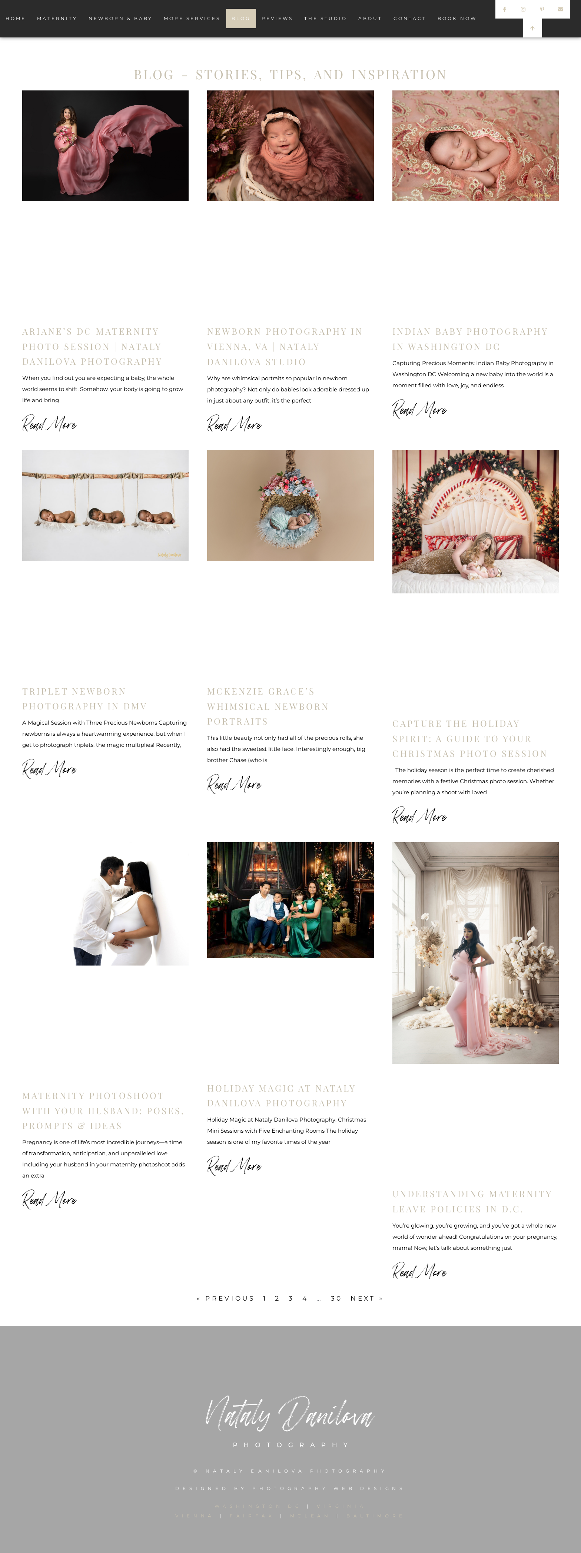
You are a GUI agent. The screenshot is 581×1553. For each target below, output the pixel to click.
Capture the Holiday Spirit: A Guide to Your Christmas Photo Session (470, 738)
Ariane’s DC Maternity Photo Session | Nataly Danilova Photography (92, 346)
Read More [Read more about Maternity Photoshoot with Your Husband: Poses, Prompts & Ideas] (49, 1199)
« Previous (223, 1298)
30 (338, 1298)
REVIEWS (277, 18)
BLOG (241, 18)
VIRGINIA (342, 1506)
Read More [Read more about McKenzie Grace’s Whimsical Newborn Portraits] (234, 783)
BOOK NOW (457, 18)
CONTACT (410, 18)
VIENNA (194, 1516)
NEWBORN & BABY (121, 18)
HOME (16, 18)
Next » (370, 1298)
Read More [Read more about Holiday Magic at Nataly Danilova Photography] (234, 1165)
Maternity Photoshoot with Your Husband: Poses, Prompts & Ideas (103, 1110)
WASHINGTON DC (260, 1506)
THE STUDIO (325, 18)
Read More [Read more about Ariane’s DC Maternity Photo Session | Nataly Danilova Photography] (49, 423)
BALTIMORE (377, 1516)
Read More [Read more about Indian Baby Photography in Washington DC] (419, 408)
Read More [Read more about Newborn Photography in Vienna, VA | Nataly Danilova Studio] (234, 424)
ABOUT (370, 18)
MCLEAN (311, 1516)
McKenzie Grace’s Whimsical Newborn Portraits (268, 706)
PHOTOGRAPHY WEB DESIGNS (329, 1488)
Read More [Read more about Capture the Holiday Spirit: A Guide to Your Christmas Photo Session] (419, 815)
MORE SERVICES (192, 18)
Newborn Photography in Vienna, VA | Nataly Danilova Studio (285, 346)
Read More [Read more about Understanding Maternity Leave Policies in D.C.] (419, 1271)
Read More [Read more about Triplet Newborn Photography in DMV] (49, 768)
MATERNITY (57, 18)
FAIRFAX (252, 1516)
